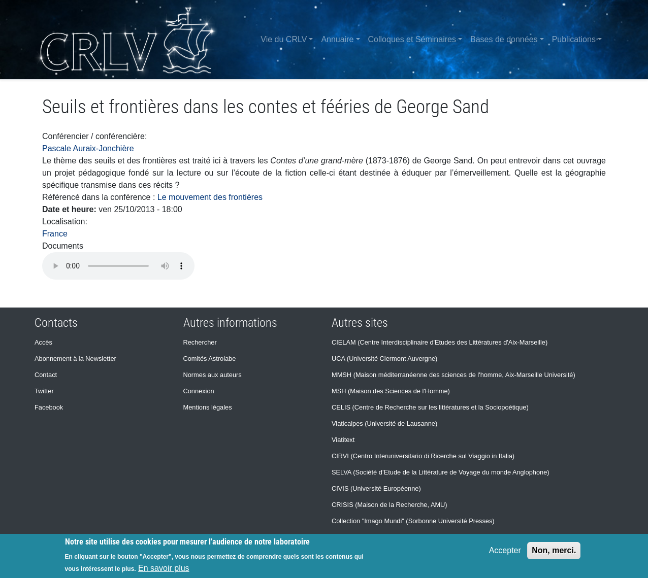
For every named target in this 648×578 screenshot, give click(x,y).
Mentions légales (207, 407)
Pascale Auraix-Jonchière (88, 148)
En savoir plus (163, 568)
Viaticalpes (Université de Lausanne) (384, 423)
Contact (46, 375)
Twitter (44, 391)
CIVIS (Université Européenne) (376, 488)
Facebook (49, 407)
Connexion (198, 391)
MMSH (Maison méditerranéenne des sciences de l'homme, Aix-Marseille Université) (453, 375)
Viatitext (343, 440)
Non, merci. (554, 550)
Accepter (505, 550)
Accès (43, 342)
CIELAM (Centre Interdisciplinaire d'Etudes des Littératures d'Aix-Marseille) (439, 342)
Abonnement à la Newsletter (75, 358)
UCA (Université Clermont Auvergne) (384, 358)
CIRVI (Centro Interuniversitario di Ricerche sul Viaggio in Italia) (423, 456)
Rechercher (200, 342)
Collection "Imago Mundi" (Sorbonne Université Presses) (413, 521)
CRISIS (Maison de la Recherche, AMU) (389, 504)
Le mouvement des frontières (210, 197)
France (55, 233)
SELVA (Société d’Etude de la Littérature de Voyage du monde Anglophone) (440, 472)
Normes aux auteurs (212, 375)
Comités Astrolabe (209, 358)
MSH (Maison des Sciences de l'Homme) (391, 391)
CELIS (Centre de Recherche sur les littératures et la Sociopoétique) (430, 407)
